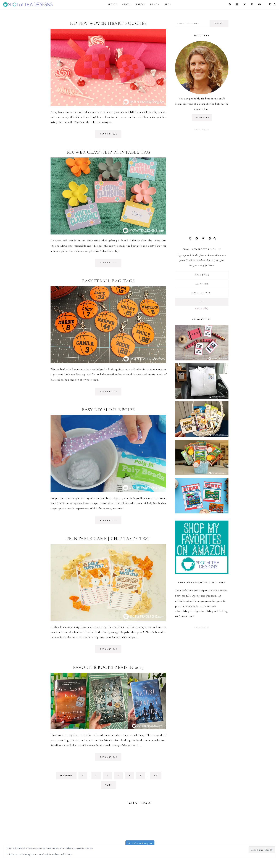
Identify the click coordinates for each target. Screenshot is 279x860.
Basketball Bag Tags (108, 281)
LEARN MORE (202, 118)
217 (156, 776)
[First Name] (201, 275)
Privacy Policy (202, 308)
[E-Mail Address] (201, 293)
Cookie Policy (66, 854)
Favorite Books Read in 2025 (108, 667)
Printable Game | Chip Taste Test (108, 538)
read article (108, 134)
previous (66, 776)
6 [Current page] (120, 776)
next (108, 785)
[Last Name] (201, 284)
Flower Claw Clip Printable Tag (108, 152)
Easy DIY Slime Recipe (108, 409)
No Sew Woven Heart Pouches (108, 23)
